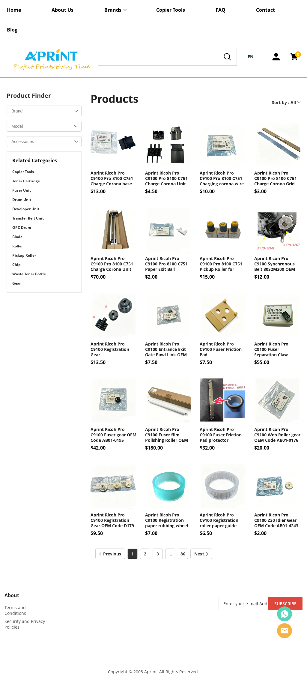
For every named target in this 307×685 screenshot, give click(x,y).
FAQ (220, 10)
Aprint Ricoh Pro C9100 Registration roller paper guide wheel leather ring (219, 520)
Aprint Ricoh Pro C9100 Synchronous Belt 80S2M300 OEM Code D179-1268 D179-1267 (277, 264)
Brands (112, 10)
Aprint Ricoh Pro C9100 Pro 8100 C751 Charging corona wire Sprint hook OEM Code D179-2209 (222, 178)
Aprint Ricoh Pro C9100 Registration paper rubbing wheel (166, 520)
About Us (62, 10)
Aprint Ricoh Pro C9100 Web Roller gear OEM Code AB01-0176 (277, 435)
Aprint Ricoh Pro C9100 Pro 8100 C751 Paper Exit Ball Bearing (166, 264)
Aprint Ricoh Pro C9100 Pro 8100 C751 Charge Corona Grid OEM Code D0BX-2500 (276, 178)
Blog (12, 29)
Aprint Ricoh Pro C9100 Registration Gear (110, 349)
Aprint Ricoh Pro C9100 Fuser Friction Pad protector (221, 435)
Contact (265, 10)
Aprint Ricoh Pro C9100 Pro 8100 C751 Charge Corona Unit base (166, 178)
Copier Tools (170, 10)
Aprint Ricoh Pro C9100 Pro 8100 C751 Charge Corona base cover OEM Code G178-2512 (112, 178)
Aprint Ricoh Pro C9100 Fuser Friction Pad (221, 349)
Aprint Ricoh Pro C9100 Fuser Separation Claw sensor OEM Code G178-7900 (272, 349)
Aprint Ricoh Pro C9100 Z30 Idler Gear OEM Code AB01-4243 (276, 520)
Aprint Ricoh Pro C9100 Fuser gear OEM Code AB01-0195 (113, 435)
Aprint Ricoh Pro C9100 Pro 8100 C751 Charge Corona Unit (112, 264)
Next (201, 554)
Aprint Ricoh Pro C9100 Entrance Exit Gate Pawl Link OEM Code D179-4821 (166, 349)
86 (182, 554)
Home (14, 10)
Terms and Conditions (15, 610)
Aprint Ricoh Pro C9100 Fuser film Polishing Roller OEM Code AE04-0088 (166, 435)
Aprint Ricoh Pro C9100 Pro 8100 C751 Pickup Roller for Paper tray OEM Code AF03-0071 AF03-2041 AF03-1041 (222, 264)
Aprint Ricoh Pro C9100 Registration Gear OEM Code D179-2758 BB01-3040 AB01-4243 (113, 520)
